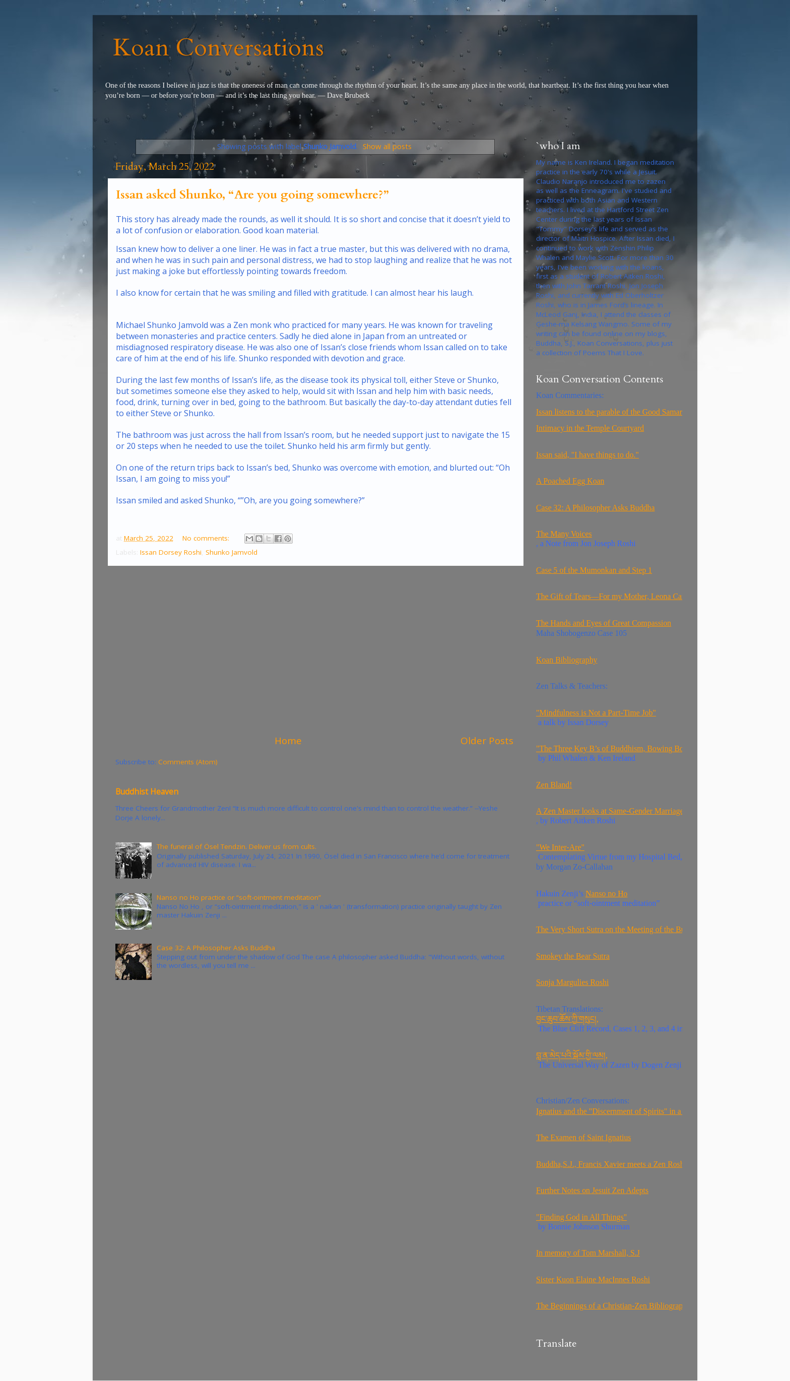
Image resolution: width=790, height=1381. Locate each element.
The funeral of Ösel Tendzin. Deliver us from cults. (236, 846)
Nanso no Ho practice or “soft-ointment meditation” (239, 897)
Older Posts (486, 740)
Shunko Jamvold (231, 552)
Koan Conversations (218, 47)
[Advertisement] (314, 649)
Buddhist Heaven (146, 791)
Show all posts (387, 146)
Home (288, 740)
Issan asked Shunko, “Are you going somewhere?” (252, 194)
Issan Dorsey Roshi (171, 552)
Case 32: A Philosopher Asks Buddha (216, 947)
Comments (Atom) (188, 761)
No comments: (206, 538)
